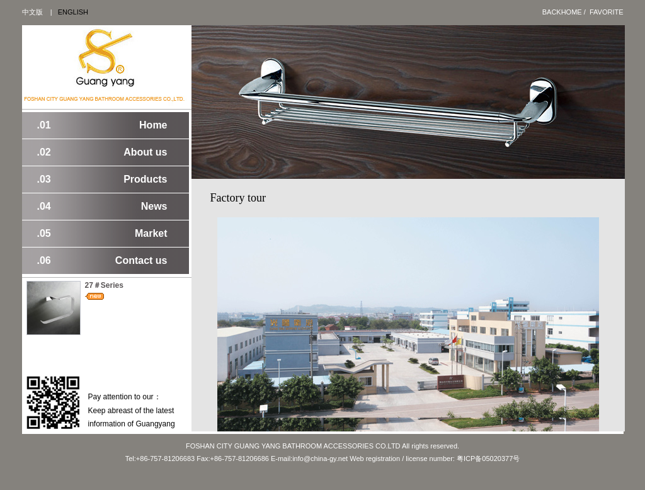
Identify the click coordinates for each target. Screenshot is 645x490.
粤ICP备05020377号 (488, 458)
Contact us (102, 260)
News (102, 206)
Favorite (607, 12)
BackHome (562, 12)
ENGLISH (73, 12)
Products (102, 179)
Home (102, 125)
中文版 (32, 12)
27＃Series (104, 285)
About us (102, 152)
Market (102, 233)
